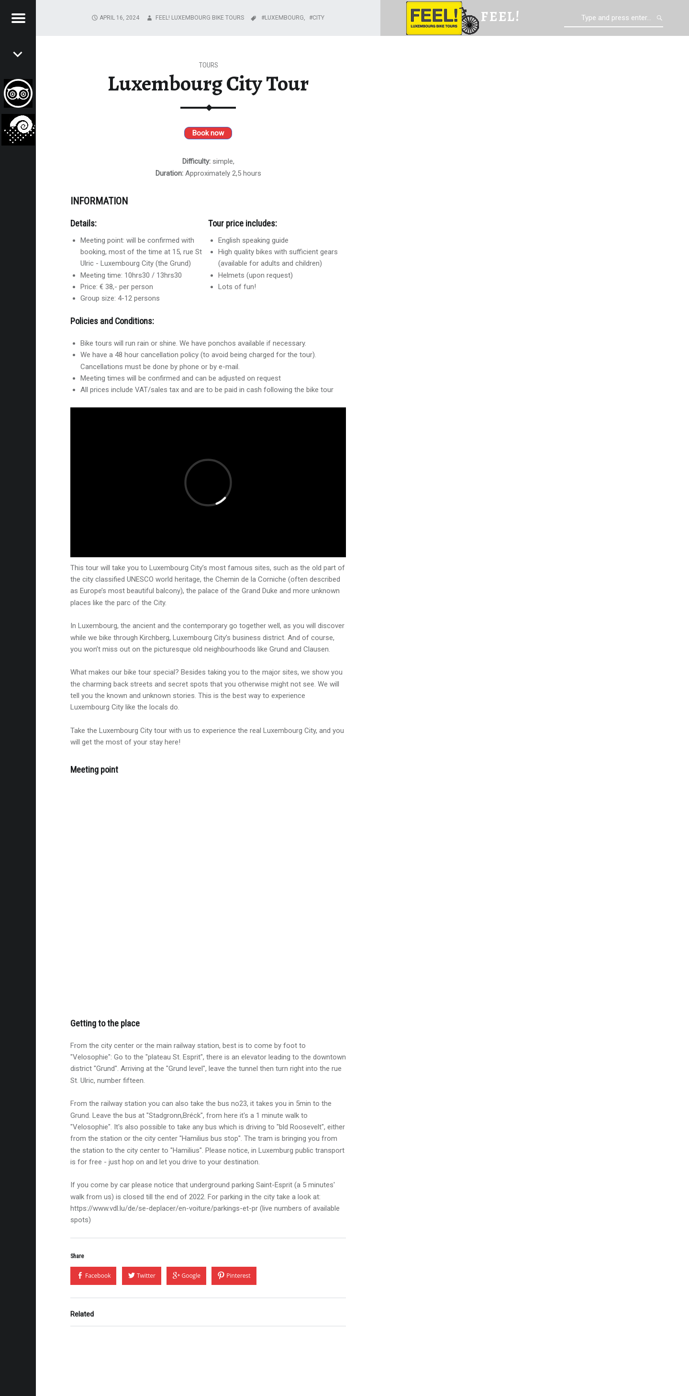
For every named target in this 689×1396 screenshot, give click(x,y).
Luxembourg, (286, 17)
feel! (500, 16)
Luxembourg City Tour (208, 83)
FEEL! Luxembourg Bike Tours (200, 17)
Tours (208, 65)
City (318, 17)
